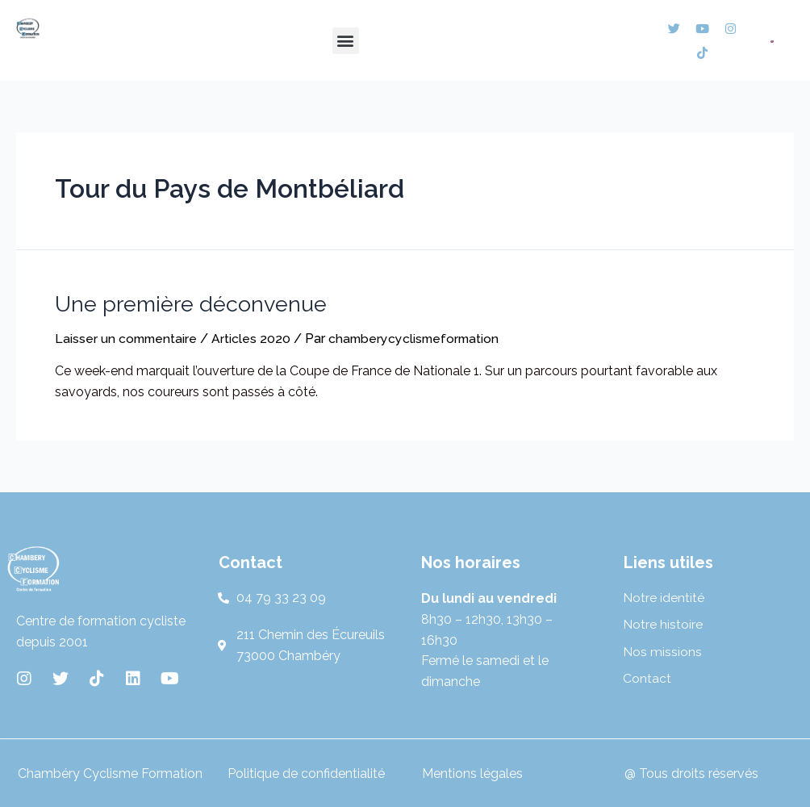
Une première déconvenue (189, 303)
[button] (345, 40)
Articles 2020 (254, 337)
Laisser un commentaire (127, 337)
